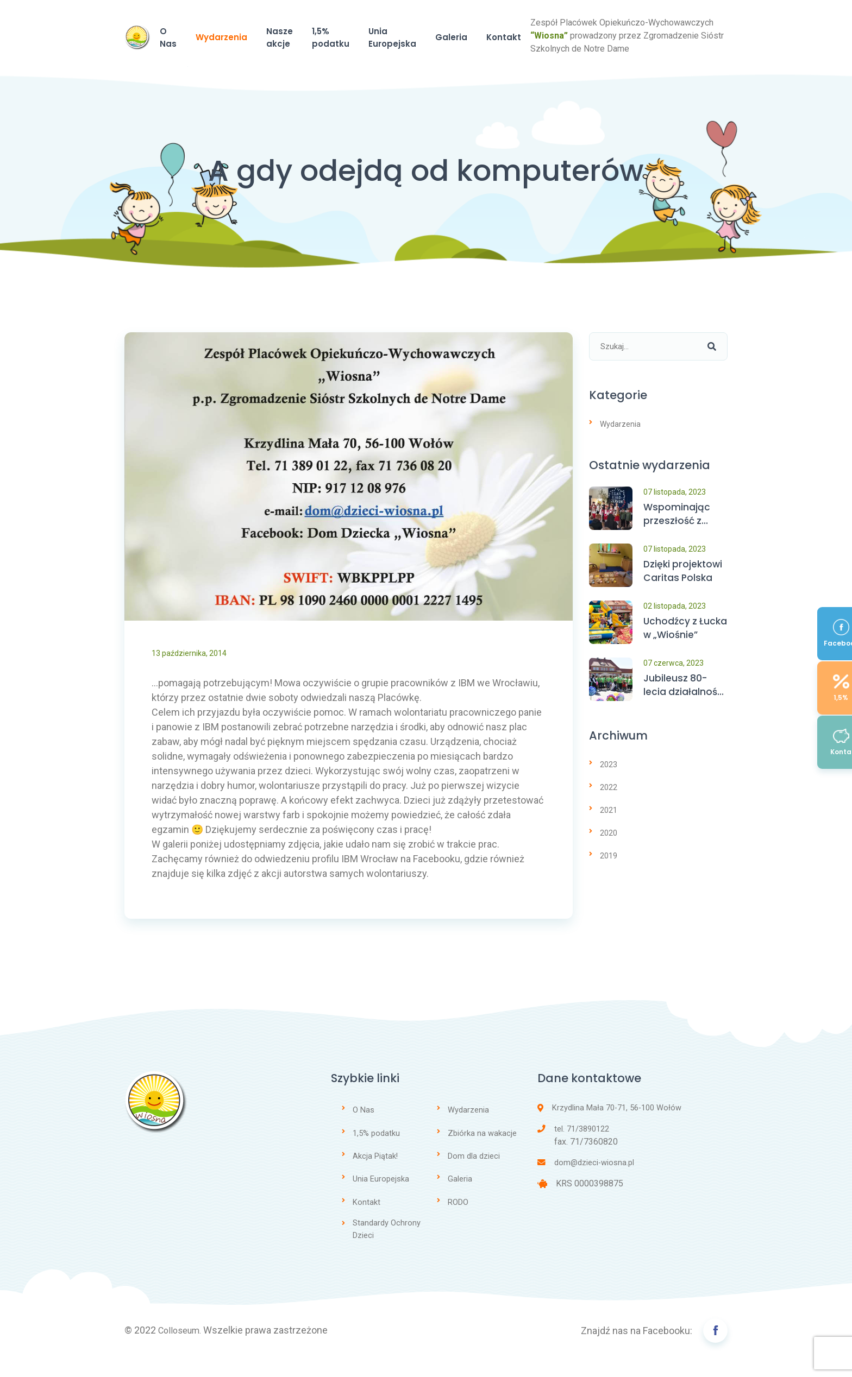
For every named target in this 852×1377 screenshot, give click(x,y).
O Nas (241, 55)
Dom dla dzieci (474, 1177)
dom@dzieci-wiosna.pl (586, 1185)
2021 (608, 831)
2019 (608, 877)
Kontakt (671, 55)
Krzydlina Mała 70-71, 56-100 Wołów (609, 1129)
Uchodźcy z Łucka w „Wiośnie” (670, 650)
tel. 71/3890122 (573, 1150)
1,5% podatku (455, 55)
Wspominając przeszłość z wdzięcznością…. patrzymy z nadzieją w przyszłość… (683, 536)
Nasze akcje (377, 55)
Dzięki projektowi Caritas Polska (684, 593)
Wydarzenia (302, 55)
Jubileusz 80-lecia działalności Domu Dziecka (684, 707)
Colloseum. (182, 1351)
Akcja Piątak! (375, 1177)
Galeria (615, 55)
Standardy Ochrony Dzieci (387, 1250)
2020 (608, 854)
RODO (458, 1222)
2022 (608, 808)
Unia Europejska (541, 55)
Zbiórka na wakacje (482, 1154)
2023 (608, 785)
